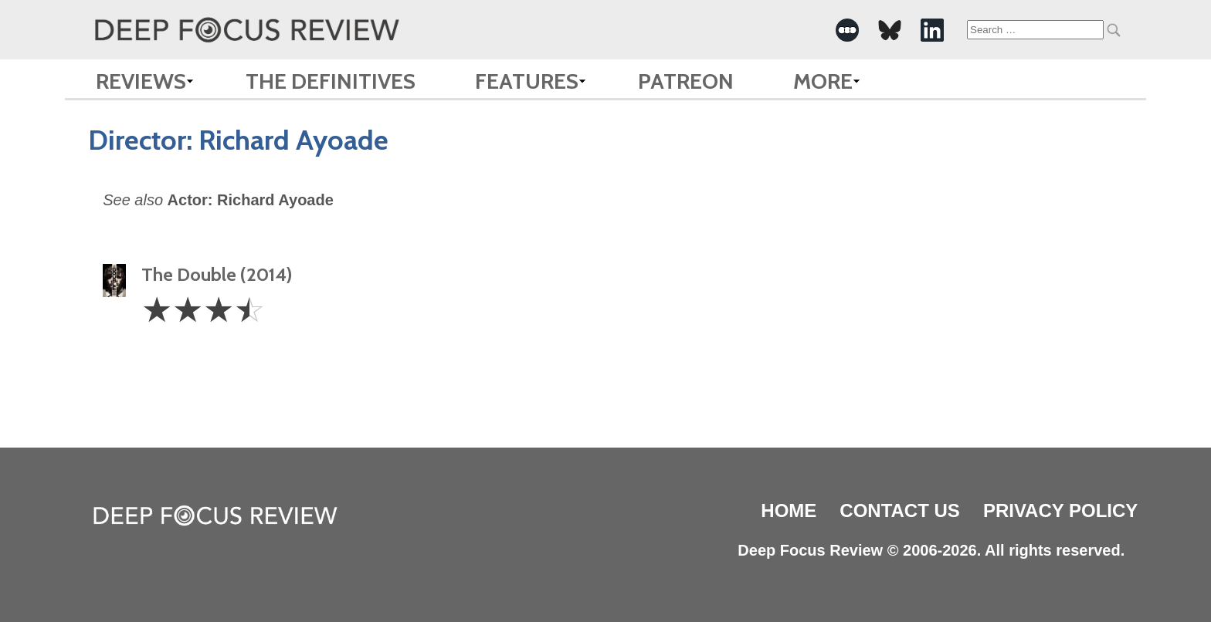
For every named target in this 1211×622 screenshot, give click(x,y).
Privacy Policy (1060, 510)
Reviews (141, 81)
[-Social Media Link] (847, 30)
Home (788, 510)
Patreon (686, 81)
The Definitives (331, 81)
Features (526, 81)
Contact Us (900, 510)
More (823, 81)
